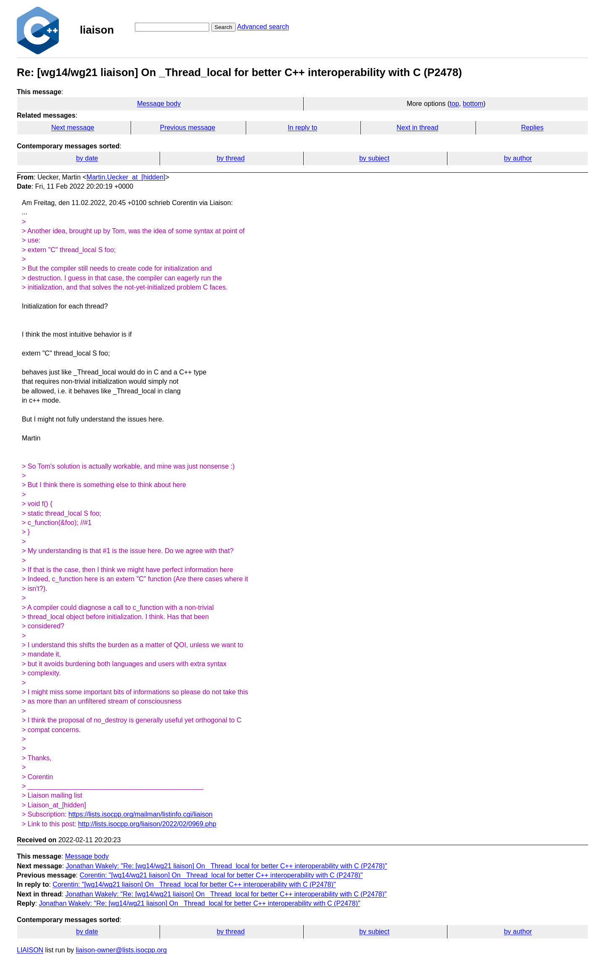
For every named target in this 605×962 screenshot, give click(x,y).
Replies (532, 127)
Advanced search (263, 26)
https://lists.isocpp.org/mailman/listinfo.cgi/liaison (140, 814)
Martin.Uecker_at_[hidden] (126, 177)
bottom (473, 103)
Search (223, 27)
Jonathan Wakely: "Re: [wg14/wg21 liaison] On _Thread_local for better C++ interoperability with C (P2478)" (226, 866)
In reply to (302, 127)
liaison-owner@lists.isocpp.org (121, 950)
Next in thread (418, 127)
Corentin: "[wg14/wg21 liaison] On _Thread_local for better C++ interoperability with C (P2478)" (221, 875)
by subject (374, 158)
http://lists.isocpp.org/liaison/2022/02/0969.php (147, 824)
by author (518, 158)
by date (87, 158)
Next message (72, 127)
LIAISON (30, 950)
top (454, 103)
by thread (231, 158)
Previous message (188, 127)
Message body (159, 103)
